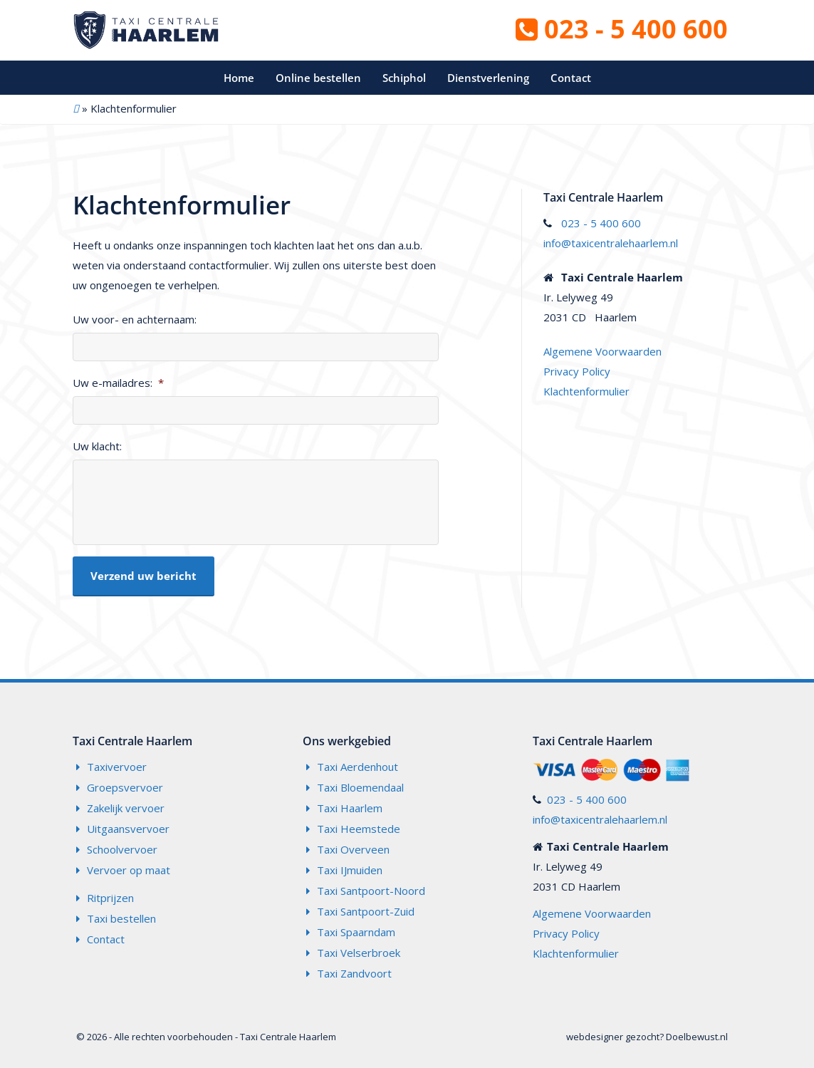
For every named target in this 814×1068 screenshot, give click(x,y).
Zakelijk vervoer (126, 808)
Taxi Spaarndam (356, 932)
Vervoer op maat (128, 870)
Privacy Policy (576, 371)
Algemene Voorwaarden (602, 351)
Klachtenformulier (586, 391)
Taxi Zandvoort (354, 973)
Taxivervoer (117, 766)
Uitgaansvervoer (128, 828)
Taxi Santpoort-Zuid (365, 911)
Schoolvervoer (122, 849)
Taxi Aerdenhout (357, 766)
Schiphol (404, 78)
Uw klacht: (97, 446)
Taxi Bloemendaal (360, 787)
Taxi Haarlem (349, 808)
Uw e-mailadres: (118, 383)
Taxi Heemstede (358, 828)
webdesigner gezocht (612, 1036)
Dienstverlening (488, 78)
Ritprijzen (110, 898)
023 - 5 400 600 (622, 28)
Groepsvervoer (125, 787)
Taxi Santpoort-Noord (371, 890)
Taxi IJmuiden (349, 870)
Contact (571, 78)
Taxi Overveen (353, 849)
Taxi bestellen (121, 918)
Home (239, 78)
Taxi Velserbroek (358, 952)
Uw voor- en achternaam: (135, 319)
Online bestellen (318, 78)
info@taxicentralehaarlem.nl (610, 243)
